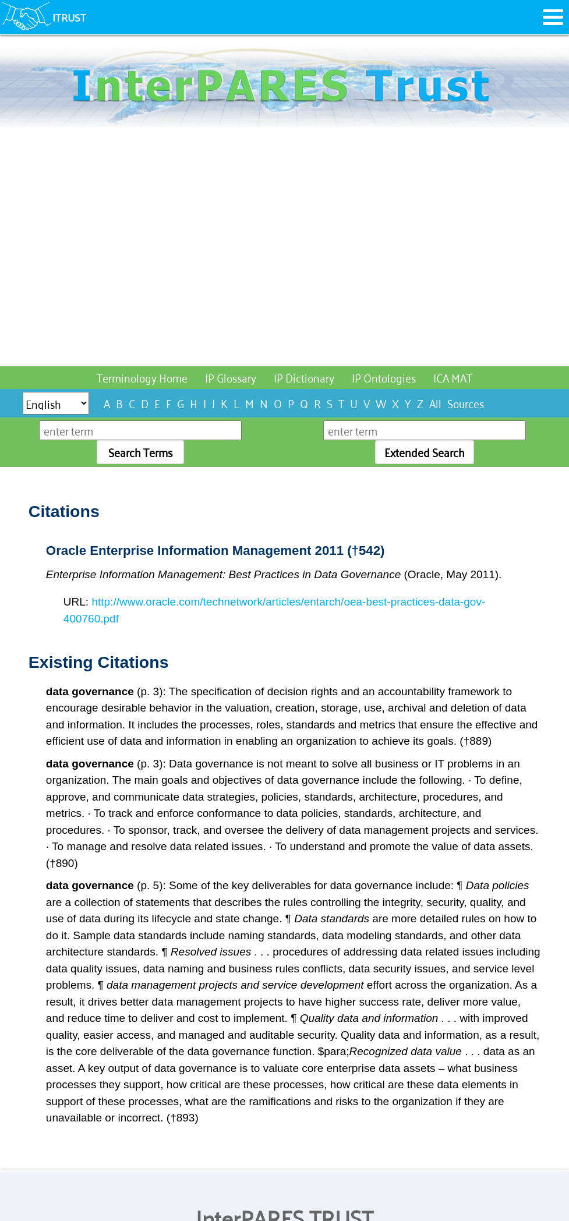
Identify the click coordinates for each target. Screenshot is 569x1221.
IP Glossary (230, 377)
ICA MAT (452, 377)
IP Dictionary (304, 377)
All (435, 402)
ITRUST (69, 17)
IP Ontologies (384, 377)
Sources (465, 402)
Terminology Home (142, 377)
